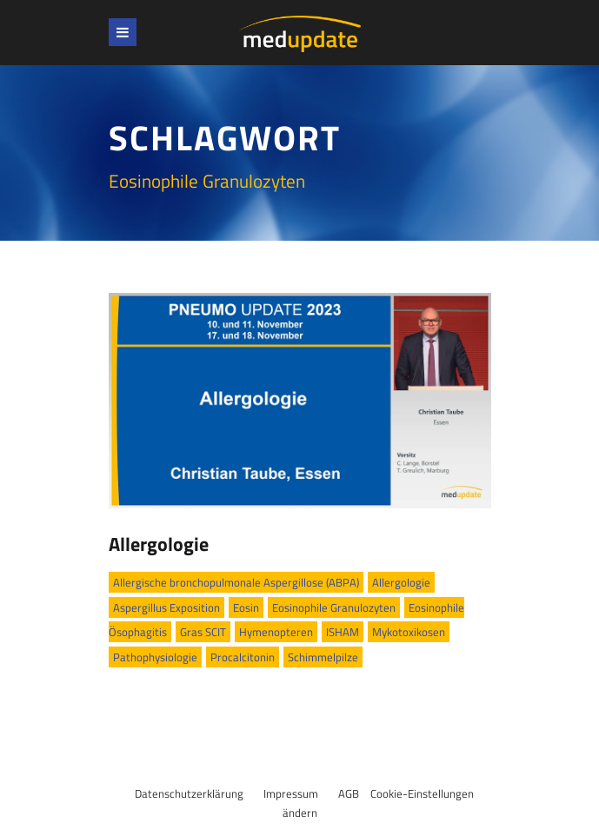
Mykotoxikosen (408, 631)
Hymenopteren (276, 631)
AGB (348, 793)
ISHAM (342, 631)
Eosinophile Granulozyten (334, 607)
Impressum (290, 793)
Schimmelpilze (323, 657)
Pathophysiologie (155, 657)
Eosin (246, 607)
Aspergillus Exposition (166, 607)
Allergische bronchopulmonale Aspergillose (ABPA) (236, 582)
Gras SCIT (203, 631)
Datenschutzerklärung (189, 793)
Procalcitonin (242, 657)
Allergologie (159, 544)
